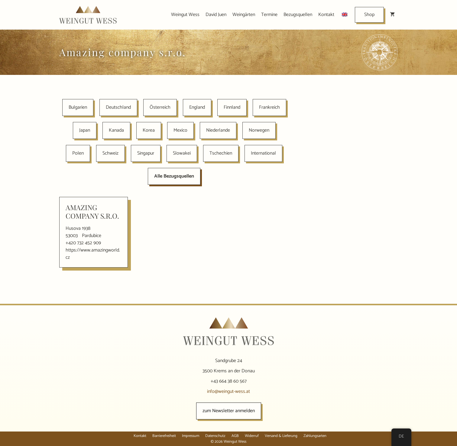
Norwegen (259, 130)
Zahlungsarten (314, 436)
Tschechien (220, 153)
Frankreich (269, 107)
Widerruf (252, 436)
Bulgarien (78, 107)
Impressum (190, 436)
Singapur (145, 153)
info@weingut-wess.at (228, 391)
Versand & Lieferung (281, 436)
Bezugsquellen (298, 15)
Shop (369, 15)
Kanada (116, 130)
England (197, 107)
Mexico (180, 130)
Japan (84, 130)
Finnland (232, 107)
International (263, 153)
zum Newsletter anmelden (229, 411)
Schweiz (110, 153)
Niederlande (218, 130)
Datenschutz (215, 436)
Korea (149, 130)
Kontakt (326, 15)
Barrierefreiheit (164, 436)
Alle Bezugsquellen (174, 176)
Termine (269, 15)
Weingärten (243, 15)
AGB (235, 436)
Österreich (160, 107)
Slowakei (182, 153)
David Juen (216, 15)
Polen (78, 153)
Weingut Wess (185, 15)
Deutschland (118, 107)
